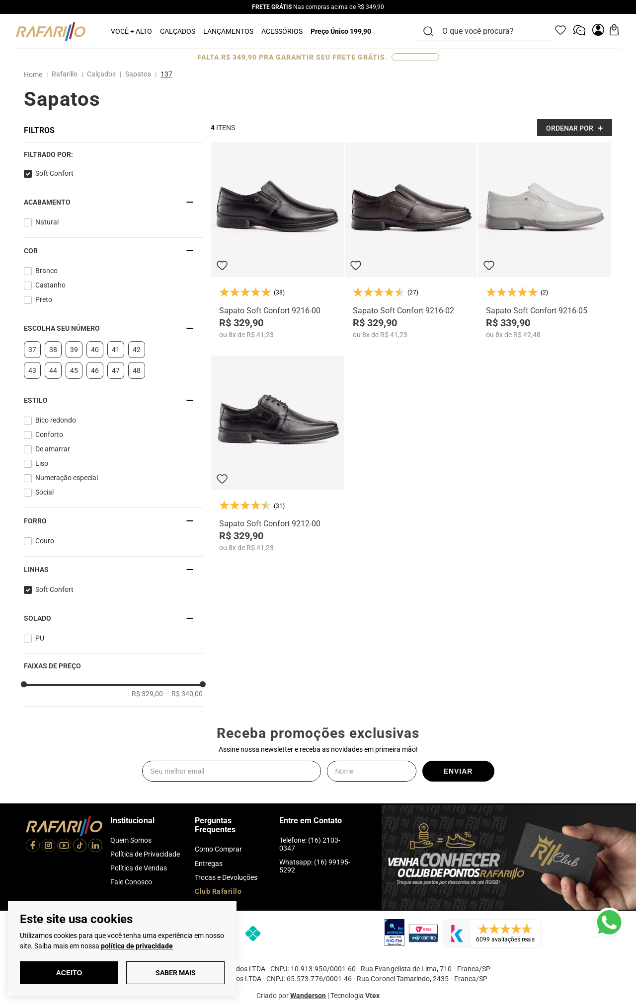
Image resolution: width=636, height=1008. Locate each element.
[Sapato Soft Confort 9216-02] (411, 241)
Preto (43, 299)
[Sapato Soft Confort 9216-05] (544, 241)
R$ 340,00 (184, 694)
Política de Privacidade (145, 854)
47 (116, 370)
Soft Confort (54, 173)
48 (137, 370)
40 (95, 350)
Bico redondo (55, 420)
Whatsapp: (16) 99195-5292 (314, 866)
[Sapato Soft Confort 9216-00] (277, 241)
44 (53, 370)
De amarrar (52, 449)
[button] (113, 154)
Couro (44, 541)
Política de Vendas (138, 868)
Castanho (50, 285)
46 (95, 370)
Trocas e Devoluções (226, 877)
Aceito (69, 973)
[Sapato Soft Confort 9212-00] (277, 454)
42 (137, 350)
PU (39, 638)
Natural (47, 222)
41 (116, 350)
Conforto (49, 434)
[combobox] (492, 31)
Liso (41, 463)
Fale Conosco (131, 882)
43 (32, 370)
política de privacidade (137, 946)
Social (44, 492)
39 (74, 350)
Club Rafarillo (218, 891)
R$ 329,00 (147, 694)
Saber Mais (176, 973)
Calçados (101, 74)
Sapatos (138, 74)
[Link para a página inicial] (35, 74)
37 (32, 350)
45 (74, 370)
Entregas (209, 863)
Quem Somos (131, 840)
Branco (46, 271)
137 (166, 74)
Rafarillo (65, 74)
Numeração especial (66, 478)
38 (53, 350)
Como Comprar (218, 849)
